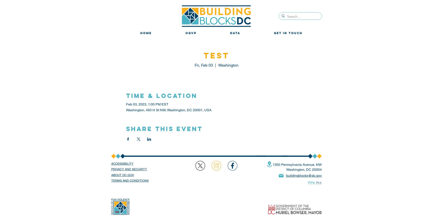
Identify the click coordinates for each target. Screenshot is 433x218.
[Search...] (300, 16)
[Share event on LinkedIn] (149, 139)
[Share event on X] (139, 139)
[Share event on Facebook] (128, 139)
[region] (232, 166)
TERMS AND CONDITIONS (130, 180)
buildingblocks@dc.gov (304, 176)
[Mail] (281, 175)
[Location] (269, 164)
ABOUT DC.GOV (122, 175)
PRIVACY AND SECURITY (129, 169)
